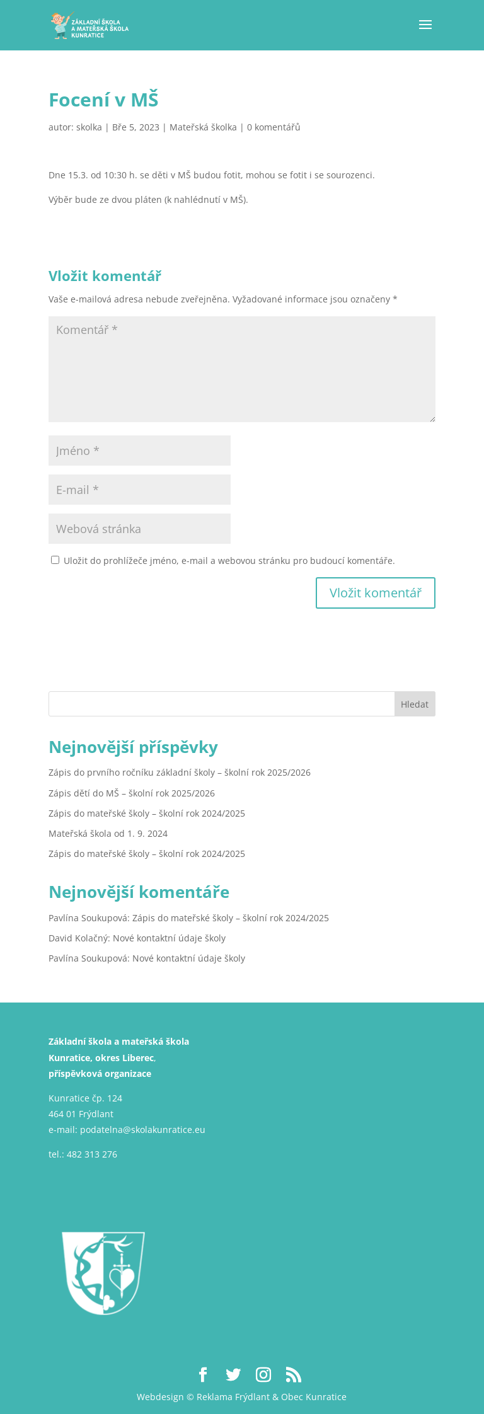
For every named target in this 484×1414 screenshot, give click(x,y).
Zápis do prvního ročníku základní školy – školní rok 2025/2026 (180, 772)
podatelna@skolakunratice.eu (142, 1129)
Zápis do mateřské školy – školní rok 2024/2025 (147, 813)
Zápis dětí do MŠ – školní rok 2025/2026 (132, 793)
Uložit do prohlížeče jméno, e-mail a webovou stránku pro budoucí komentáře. (229, 560)
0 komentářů (274, 127)
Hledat (415, 704)
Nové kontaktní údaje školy (169, 938)
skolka (89, 127)
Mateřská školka (203, 127)
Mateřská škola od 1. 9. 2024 (108, 833)
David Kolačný (78, 938)
